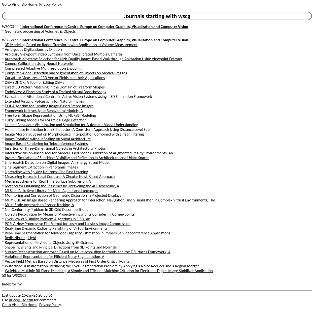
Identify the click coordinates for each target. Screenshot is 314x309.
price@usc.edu (21, 300)
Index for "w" (12, 284)
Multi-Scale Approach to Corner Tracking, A (39, 204)
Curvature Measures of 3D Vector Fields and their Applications (55, 77)
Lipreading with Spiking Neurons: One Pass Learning (46, 171)
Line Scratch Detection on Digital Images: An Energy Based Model (57, 162)
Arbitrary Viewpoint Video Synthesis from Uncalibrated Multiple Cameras (63, 54)
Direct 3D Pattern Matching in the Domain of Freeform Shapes (55, 87)
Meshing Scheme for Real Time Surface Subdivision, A (48, 181)
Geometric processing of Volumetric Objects (40, 31)
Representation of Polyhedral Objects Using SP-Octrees (49, 242)
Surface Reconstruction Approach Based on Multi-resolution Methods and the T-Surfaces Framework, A (88, 252)
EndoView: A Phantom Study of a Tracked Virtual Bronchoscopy (55, 91)
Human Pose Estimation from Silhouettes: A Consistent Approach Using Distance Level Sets (77, 129)
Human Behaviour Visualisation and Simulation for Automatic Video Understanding (71, 124)
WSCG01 (9, 26)
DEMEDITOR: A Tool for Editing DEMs (34, 82)
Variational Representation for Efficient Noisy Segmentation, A (54, 256)
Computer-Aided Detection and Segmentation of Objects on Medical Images (66, 73)
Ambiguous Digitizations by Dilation (33, 49)
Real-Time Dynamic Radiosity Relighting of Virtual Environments (56, 228)
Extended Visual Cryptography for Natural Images (44, 101)
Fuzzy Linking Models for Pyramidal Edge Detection (46, 120)
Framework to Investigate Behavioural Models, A (44, 110)
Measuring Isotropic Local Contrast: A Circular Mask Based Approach (60, 176)
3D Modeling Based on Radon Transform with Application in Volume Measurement (71, 44)
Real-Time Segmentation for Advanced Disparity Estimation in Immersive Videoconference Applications (87, 233)
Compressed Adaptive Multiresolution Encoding (43, 68)
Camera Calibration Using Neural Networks (39, 63)
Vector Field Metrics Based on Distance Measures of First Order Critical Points (67, 261)
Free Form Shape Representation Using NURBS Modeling (50, 115)
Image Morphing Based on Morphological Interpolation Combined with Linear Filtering (74, 134)
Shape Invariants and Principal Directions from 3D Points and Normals (61, 247)
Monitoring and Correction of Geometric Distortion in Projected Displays (63, 195)
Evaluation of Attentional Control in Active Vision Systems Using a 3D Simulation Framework (78, 96)
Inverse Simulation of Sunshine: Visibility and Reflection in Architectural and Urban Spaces (77, 157)
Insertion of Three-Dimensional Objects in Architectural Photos (55, 148)
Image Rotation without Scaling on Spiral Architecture (48, 139)
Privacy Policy (50, 4)
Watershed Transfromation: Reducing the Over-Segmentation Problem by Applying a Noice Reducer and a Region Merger (102, 266)
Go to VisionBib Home (19, 4)
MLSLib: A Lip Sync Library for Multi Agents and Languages (51, 190)
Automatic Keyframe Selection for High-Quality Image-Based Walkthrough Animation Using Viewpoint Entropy (93, 58)
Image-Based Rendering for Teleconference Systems (46, 143)
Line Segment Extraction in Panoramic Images (41, 167)
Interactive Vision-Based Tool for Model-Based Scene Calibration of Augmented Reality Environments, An (89, 153)
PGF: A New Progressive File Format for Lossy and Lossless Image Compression (68, 223)
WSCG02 (9, 40)
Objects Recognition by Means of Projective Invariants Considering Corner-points (70, 214)
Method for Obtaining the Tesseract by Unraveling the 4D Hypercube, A (62, 186)
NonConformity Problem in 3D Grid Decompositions (46, 209)
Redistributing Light (20, 237)
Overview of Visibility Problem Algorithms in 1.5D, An (47, 219)
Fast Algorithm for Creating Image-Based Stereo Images (49, 106)
